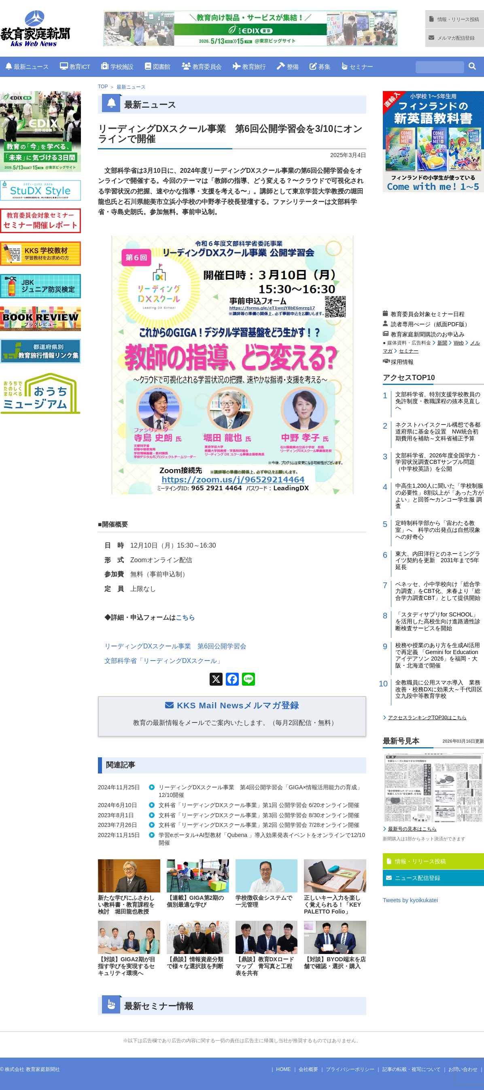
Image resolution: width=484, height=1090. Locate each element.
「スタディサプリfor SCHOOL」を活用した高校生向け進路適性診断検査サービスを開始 (437, 621)
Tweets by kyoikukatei (410, 900)
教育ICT (75, 66)
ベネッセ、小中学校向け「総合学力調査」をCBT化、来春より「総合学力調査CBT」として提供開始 (437, 591)
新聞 (442, 343)
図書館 (157, 66)
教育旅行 (249, 66)
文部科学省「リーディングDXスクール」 (163, 660)
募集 (320, 66)
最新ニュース (27, 66)
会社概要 (308, 1069)
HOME (283, 1069)
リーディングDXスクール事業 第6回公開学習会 (175, 646)
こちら (185, 617)
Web (458, 343)
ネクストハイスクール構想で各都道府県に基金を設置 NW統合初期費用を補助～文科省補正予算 (437, 431)
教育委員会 (202, 66)
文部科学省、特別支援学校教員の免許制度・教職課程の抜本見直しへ (437, 401)
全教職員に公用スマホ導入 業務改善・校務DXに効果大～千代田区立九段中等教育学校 (438, 689)
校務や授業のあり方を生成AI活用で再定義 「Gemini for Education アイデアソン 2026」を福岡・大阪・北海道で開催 (437, 655)
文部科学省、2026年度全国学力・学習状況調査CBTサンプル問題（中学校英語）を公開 (438, 462)
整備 (287, 66)
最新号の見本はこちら (412, 829)
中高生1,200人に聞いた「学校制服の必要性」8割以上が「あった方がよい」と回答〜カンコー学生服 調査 (439, 495)
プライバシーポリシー (350, 1069)
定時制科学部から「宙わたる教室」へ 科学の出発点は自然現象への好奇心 (437, 530)
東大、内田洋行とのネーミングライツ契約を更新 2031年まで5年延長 (437, 560)
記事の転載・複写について (411, 1069)
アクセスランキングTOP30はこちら (427, 717)
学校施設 (117, 66)
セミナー (357, 66)
